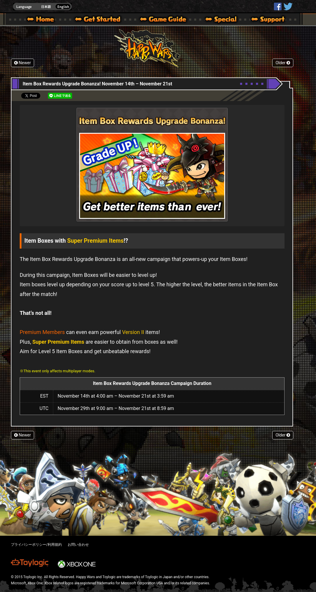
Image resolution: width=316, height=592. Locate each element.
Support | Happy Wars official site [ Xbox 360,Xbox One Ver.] (263, 20)
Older (282, 62)
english (42, 6)
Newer (22, 62)
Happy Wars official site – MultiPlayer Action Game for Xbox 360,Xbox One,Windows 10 (42, 20)
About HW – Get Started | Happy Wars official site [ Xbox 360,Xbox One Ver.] (103, 20)
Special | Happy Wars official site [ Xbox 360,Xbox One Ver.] (219, 20)
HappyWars (277, 6)
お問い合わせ (78, 545)
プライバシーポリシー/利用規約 (36, 545)
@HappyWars (287, 6)
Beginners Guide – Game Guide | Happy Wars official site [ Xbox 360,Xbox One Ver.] (167, 20)
